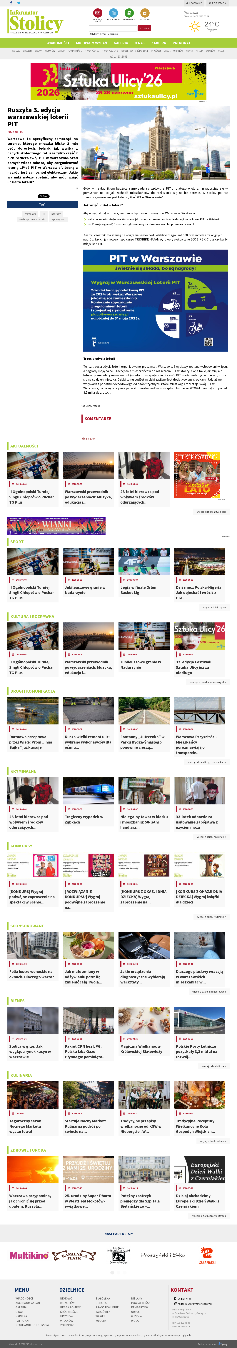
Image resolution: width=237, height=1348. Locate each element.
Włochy (222, 50)
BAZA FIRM (145, 14)
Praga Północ (92, 50)
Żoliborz (122, 56)
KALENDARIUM (113, 14)
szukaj (144, 28)
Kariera (158, 43)
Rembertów (127, 50)
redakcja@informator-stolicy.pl (195, 1303)
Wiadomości (58, 43)
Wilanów (210, 50)
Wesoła (199, 50)
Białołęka (27, 50)
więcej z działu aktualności (211, 511)
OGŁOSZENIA (129, 14)
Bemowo (15, 50)
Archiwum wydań (91, 43)
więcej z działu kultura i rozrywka (208, 682)
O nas (140, 43)
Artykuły (94, 33)
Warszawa (30, 214)
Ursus (167, 50)
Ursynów (178, 50)
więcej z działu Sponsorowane (209, 991)
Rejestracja (217, 3)
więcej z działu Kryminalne (211, 836)
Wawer (189, 50)
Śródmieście (141, 50)
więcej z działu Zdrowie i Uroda (209, 1215)
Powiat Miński (75, 50)
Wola (113, 56)
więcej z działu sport (214, 607)
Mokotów (50, 50)
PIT (43, 214)
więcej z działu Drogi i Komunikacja (207, 762)
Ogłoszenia (113, 33)
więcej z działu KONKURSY (211, 916)
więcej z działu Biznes (214, 1066)
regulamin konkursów (32, 1325)
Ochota (61, 50)
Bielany (38, 50)
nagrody (56, 214)
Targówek (156, 50)
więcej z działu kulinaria (213, 1141)
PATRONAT (182, 43)
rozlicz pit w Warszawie (32, 219)
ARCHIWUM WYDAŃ (98, 15)
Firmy (103, 33)
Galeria (121, 43)
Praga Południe (110, 50)
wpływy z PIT (58, 219)
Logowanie (194, 3)
